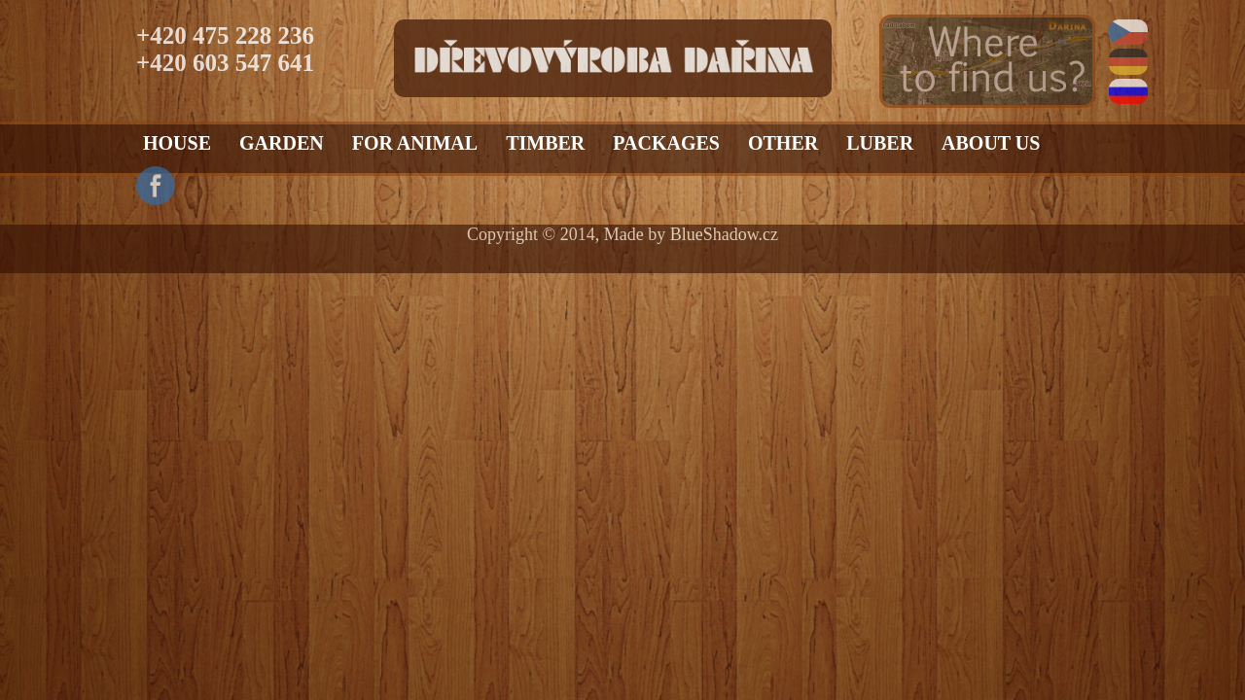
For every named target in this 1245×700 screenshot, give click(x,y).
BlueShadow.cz (724, 234)
